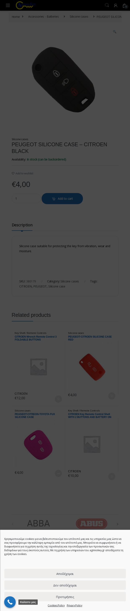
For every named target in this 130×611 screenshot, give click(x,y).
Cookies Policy (56, 605)
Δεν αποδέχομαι (65, 585)
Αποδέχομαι (65, 574)
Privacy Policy (74, 605)
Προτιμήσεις (65, 597)
